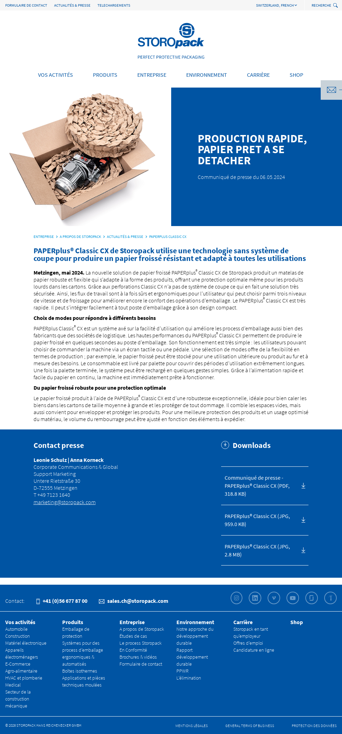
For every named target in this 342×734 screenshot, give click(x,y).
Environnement (206, 74)
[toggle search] (336, 5)
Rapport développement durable (192, 657)
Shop (296, 74)
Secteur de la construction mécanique (18, 699)
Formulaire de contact (26, 5)
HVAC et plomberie (23, 678)
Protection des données (314, 725)
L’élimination (188, 678)
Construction (17, 636)
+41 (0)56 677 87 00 (61, 600)
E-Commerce (17, 664)
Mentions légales (191, 725)
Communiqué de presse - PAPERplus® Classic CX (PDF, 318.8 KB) (257, 485)
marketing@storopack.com (65, 502)
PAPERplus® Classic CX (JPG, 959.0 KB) (257, 519)
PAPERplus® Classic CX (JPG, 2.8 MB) (257, 550)
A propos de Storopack (141, 629)
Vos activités (55, 74)
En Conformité (133, 650)
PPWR (182, 671)
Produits (105, 74)
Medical (13, 685)
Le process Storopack (140, 643)
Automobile (16, 629)
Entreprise (151, 74)
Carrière (258, 74)
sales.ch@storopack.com (133, 600)
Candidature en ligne (253, 650)
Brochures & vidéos (138, 657)
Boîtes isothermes (79, 671)
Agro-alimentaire (21, 671)
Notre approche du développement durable (194, 636)
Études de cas (133, 636)
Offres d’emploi (248, 643)
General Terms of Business (249, 725)
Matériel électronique (25, 643)
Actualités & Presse (72, 5)
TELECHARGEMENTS (113, 5)
